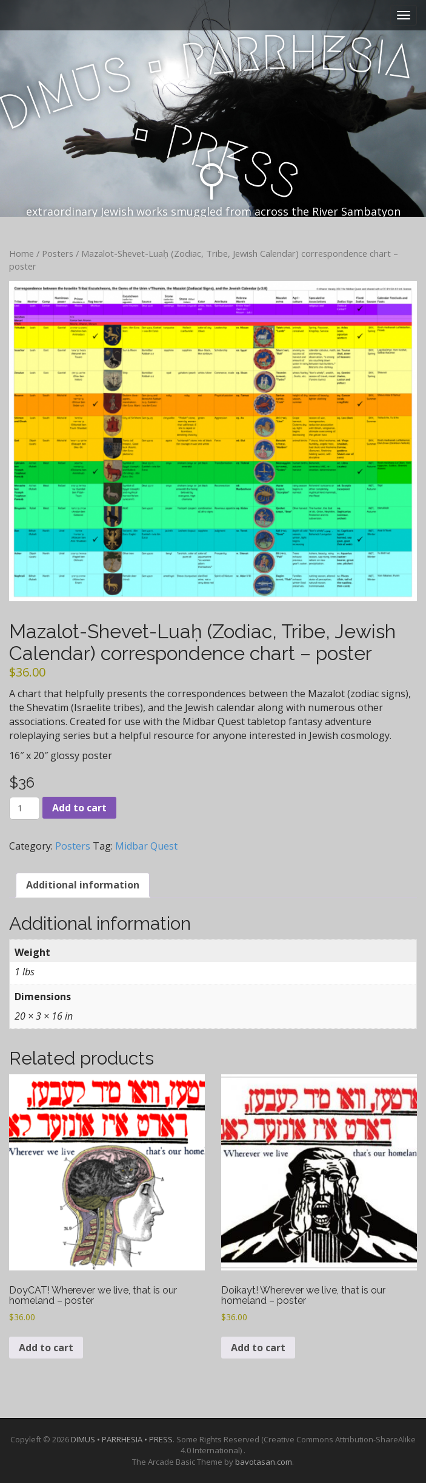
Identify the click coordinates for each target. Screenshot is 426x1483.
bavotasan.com (263, 1461)
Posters (57, 253)
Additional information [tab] (82, 885)
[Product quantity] (24, 808)
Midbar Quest (146, 846)
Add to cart (79, 807)
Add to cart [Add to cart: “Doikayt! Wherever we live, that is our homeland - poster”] (258, 1347)
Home (21, 253)
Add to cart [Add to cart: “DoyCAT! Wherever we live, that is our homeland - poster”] (46, 1347)
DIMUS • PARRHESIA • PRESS (122, 1439)
